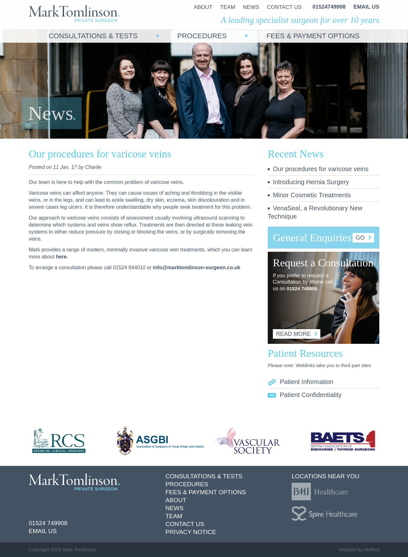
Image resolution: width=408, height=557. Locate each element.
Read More (296, 334)
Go (363, 238)
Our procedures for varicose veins (318, 168)
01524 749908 (302, 288)
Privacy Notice (190, 532)
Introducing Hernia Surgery (308, 181)
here (61, 256)
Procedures (186, 484)
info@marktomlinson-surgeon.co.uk (196, 267)
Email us (366, 7)
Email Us (43, 531)
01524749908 (329, 7)
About (175, 500)
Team (173, 516)
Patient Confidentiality (304, 394)
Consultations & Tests (203, 476)
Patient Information (300, 381)
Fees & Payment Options (205, 492)
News (174, 508)
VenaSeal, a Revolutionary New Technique (315, 212)
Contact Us (184, 524)
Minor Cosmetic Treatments (309, 195)
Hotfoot (371, 549)
